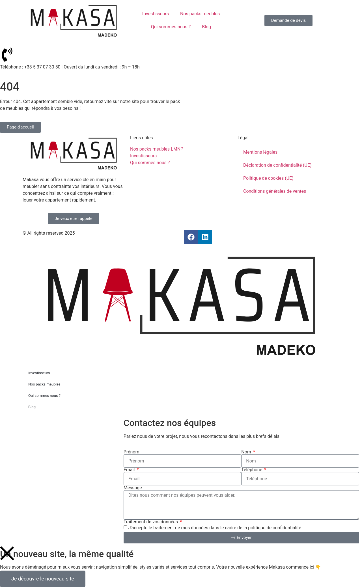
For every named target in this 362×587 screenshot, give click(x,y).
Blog (206, 26)
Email (130, 470)
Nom (246, 452)
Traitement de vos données (151, 522)
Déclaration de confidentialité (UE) (277, 165)
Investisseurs (155, 13)
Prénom (131, 452)
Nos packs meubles (200, 13)
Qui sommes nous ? (171, 26)
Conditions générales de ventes (274, 191)
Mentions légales (260, 152)
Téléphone (252, 470)
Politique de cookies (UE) (268, 178)
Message (133, 488)
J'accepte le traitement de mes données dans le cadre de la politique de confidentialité (214, 527)
